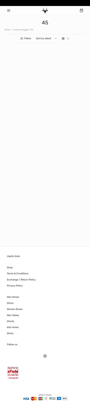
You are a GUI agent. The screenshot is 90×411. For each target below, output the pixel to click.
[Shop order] (46, 38)
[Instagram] (45, 356)
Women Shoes (15, 309)
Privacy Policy (15, 285)
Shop (10, 267)
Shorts (10, 321)
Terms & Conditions (17, 273)
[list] (68, 38)
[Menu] (8, 10)
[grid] (63, 38)
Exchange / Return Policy (21, 279)
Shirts (10, 303)
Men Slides (13, 315)
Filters (25, 38)
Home (7, 29)
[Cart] (81, 10)
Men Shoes (13, 297)
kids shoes (13, 327)
